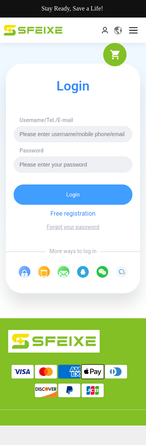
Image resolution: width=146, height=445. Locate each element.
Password (31, 150)
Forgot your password (73, 227)
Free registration (73, 213)
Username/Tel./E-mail (46, 120)
